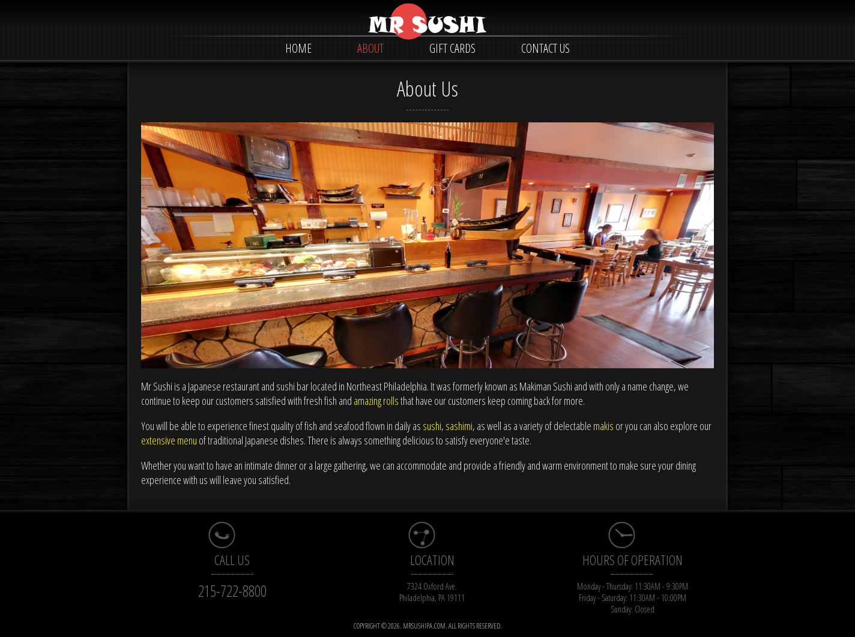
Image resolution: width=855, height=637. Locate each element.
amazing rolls (376, 400)
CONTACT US (545, 48)
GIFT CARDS (452, 48)
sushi (432, 426)
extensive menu (169, 440)
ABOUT (370, 48)
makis (603, 426)
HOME (298, 48)
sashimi (459, 426)
